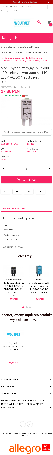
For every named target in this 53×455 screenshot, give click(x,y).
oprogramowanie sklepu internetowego (35, 433)
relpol (3, 159)
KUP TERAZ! (26, 179)
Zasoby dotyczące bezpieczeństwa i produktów (25, 132)
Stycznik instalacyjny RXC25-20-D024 (13, 346)
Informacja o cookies (9, 433)
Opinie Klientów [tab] (13, 247)
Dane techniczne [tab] (14, 208)
